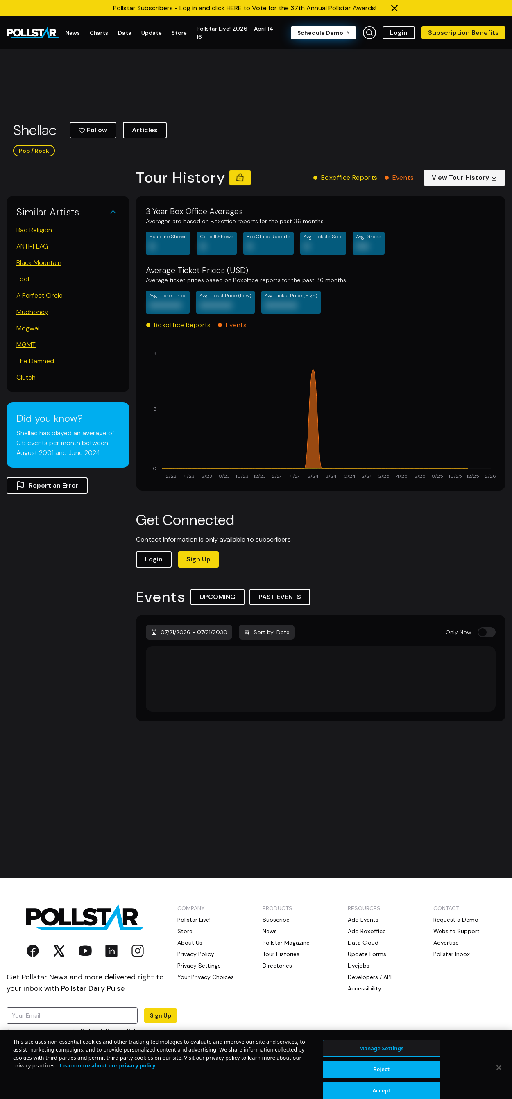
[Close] (499, 1085)
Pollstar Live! (194, 919)
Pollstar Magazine (286, 942)
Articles (145, 130)
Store (185, 931)
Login (399, 32)
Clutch (26, 377)
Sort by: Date (267, 632)
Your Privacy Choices (205, 977)
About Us (189, 942)
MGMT (26, 344)
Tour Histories (281, 954)
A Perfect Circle (39, 295)
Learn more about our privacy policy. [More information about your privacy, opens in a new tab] (107, 1083)
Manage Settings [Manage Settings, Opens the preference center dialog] (381, 1066)
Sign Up (198, 559)
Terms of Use (24, 1039)
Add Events (363, 919)
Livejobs (358, 965)
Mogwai (27, 328)
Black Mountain (38, 262)
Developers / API (370, 977)
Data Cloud (363, 942)
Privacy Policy (124, 1031)
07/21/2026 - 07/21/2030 (189, 632)
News (270, 931)
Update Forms (367, 954)
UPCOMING (217, 596)
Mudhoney (32, 312)
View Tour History (464, 177)
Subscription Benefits (463, 32)
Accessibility (364, 988)
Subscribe (276, 919)
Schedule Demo (323, 32)
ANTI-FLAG (32, 246)
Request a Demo (455, 919)
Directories (277, 965)
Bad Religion (34, 230)
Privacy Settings (199, 965)
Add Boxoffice (367, 931)
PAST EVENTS (279, 596)
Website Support (456, 931)
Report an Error (47, 486)
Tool (22, 279)
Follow (93, 130)
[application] (321, 415)
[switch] (487, 632)
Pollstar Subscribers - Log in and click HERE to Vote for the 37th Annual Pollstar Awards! (244, 8)
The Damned (35, 361)
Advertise (446, 942)
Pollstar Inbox (451, 954)
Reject (381, 1087)
